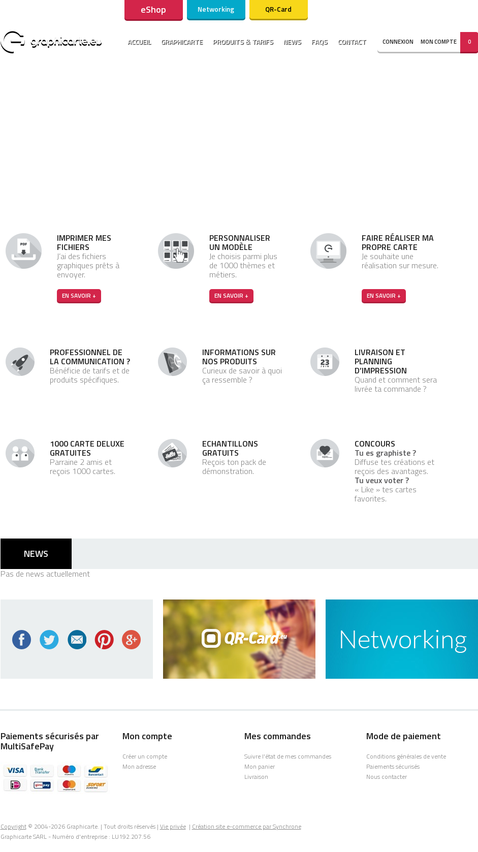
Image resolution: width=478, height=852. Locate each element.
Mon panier (259, 766)
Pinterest (104, 639)
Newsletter (76, 639)
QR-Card (278, 9)
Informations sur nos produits (239, 356)
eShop (153, 9)
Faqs (319, 42)
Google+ (131, 639)
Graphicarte (182, 42)
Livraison (256, 776)
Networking (216, 9)
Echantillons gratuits (230, 448)
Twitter (49, 639)
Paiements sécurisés (393, 766)
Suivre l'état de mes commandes (287, 756)
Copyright (13, 826)
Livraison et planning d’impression (381, 361)
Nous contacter (386, 776)
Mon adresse (139, 766)
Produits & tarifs (243, 42)
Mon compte (439, 42)
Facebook (21, 639)
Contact (352, 42)
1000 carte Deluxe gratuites (87, 448)
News (292, 42)
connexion (398, 42)
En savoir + (79, 295)
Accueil (139, 42)
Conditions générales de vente (406, 756)
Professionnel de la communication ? (90, 356)
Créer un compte (144, 756)
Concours (375, 443)
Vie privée (173, 826)
